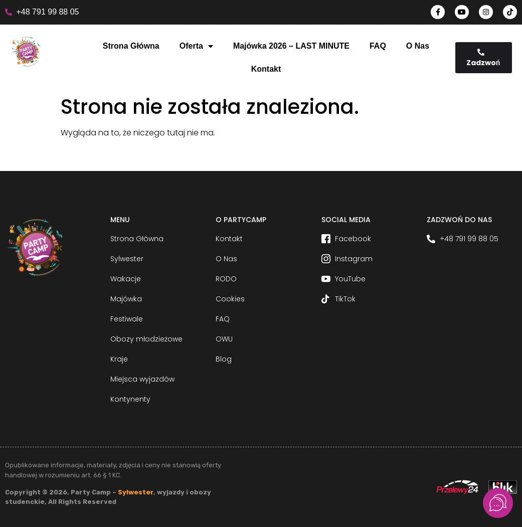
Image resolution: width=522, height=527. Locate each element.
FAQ (378, 46)
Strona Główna (131, 46)
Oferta (196, 46)
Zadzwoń (483, 58)
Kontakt (266, 69)
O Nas (417, 46)
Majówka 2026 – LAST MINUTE (291, 46)
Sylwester (135, 492)
